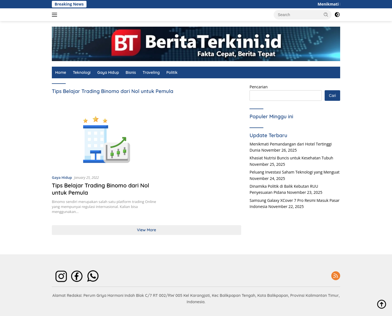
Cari (332, 95)
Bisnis (131, 72)
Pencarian (259, 86)
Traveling (151, 72)
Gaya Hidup (108, 72)
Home (60, 72)
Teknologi (82, 72)
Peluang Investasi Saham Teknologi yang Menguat (294, 172)
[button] (326, 14)
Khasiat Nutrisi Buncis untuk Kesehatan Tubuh (291, 157)
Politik (171, 72)
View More (146, 229)
